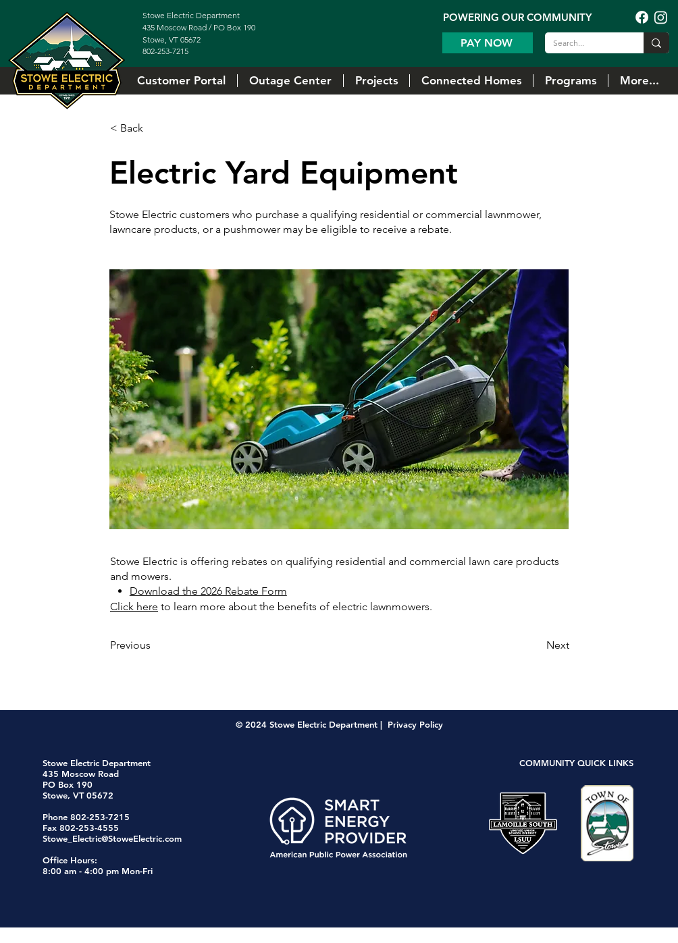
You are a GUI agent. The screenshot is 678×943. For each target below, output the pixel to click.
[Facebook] (641, 17)
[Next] (535, 645)
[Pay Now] (487, 42)
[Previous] (154, 645)
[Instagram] (660, 17)
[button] (376, 80)
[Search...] (584, 43)
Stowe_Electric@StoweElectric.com (112, 838)
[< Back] (154, 128)
